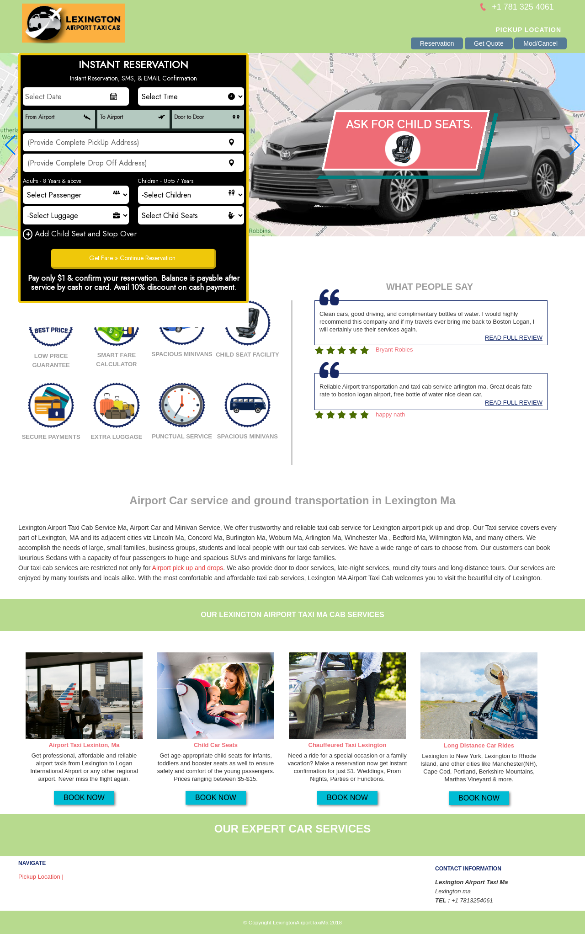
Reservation (437, 43)
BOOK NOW (84, 797)
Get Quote (489, 43)
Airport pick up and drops (187, 567)
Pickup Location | (41, 876)
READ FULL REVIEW (513, 337)
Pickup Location (528, 29)
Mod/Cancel (540, 43)
